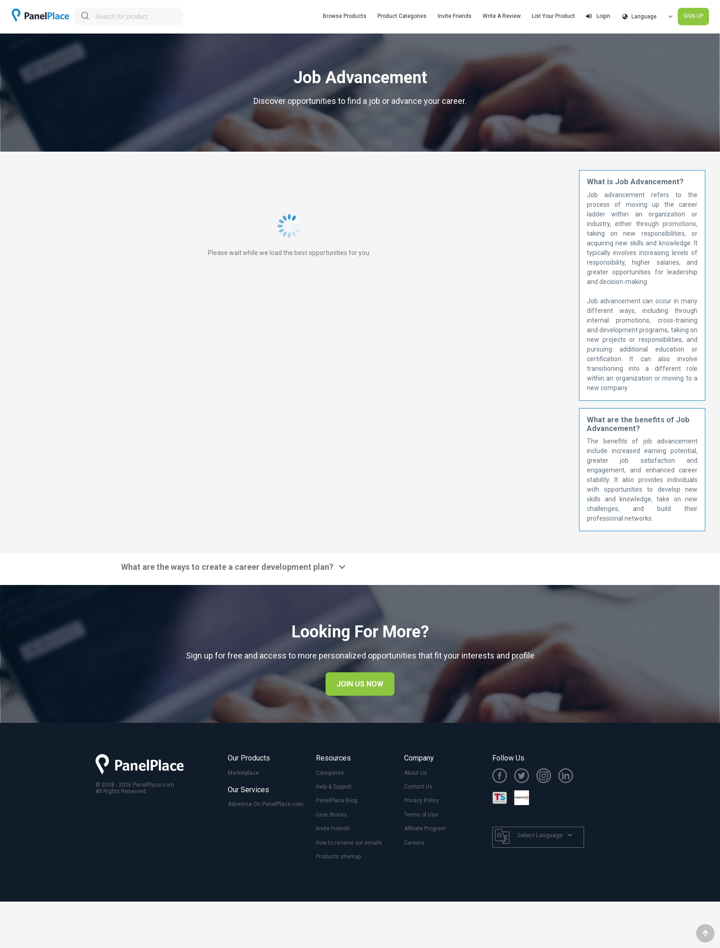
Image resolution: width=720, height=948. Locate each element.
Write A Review (502, 16)
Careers (414, 843)
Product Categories (402, 16)
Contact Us (418, 786)
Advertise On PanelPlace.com (266, 804)
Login (598, 16)
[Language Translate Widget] (545, 835)
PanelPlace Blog (336, 800)
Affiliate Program (425, 828)
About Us (415, 773)
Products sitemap (338, 856)
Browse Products (344, 16)
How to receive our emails (349, 843)
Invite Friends (455, 16)
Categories (330, 773)
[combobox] (128, 16)
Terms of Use (421, 815)
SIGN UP (693, 16)
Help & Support (334, 786)
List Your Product (553, 16)
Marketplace (243, 773)
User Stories (331, 815)
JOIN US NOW (360, 684)
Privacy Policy (421, 800)
